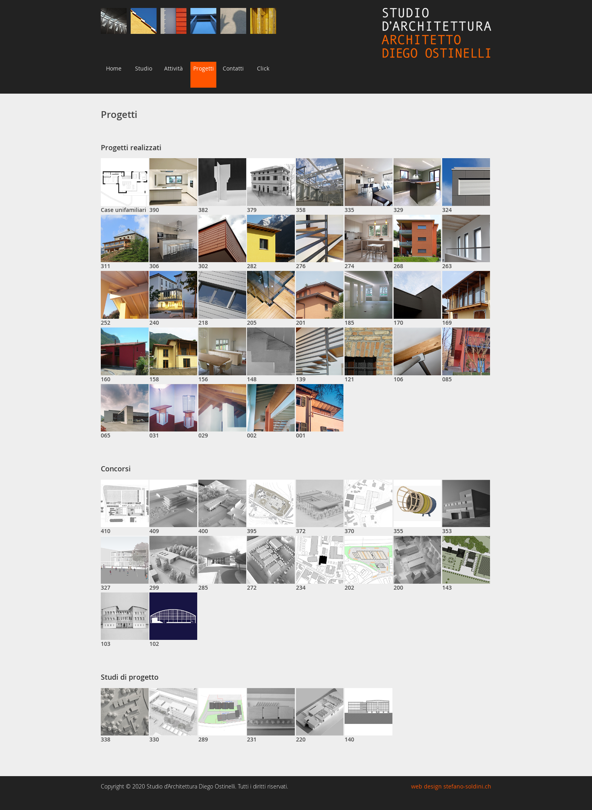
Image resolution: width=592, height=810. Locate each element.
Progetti (203, 68)
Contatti (233, 68)
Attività (173, 68)
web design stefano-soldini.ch (451, 786)
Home (114, 68)
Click (263, 68)
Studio (143, 68)
